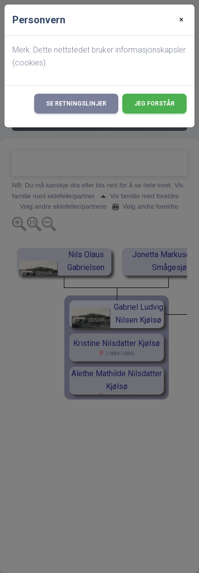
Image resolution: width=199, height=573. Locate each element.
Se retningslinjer (76, 103)
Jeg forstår (154, 103)
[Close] (181, 20)
